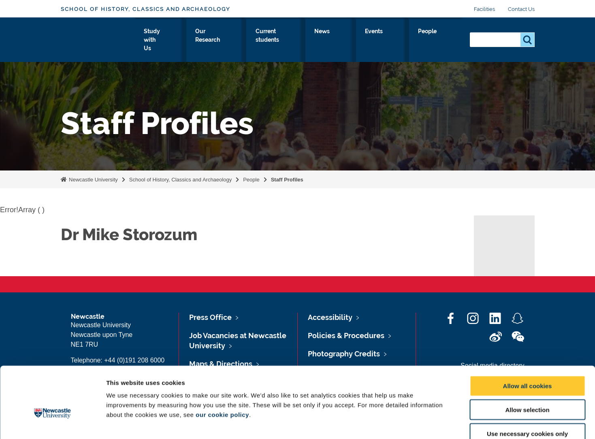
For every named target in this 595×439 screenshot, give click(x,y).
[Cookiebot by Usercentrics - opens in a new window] (52, 423)
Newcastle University (93, 180)
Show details (425, 423)
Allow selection (527, 363)
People (446, 39)
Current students (329, 39)
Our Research (269, 39)
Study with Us (213, 39)
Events (411, 39)
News (378, 39)
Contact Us (521, 9)
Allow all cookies (527, 339)
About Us (164, 39)
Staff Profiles (287, 180)
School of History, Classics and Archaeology (145, 9)
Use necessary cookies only (527, 387)
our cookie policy (222, 368)
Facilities (484, 9)
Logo (98, 37)
